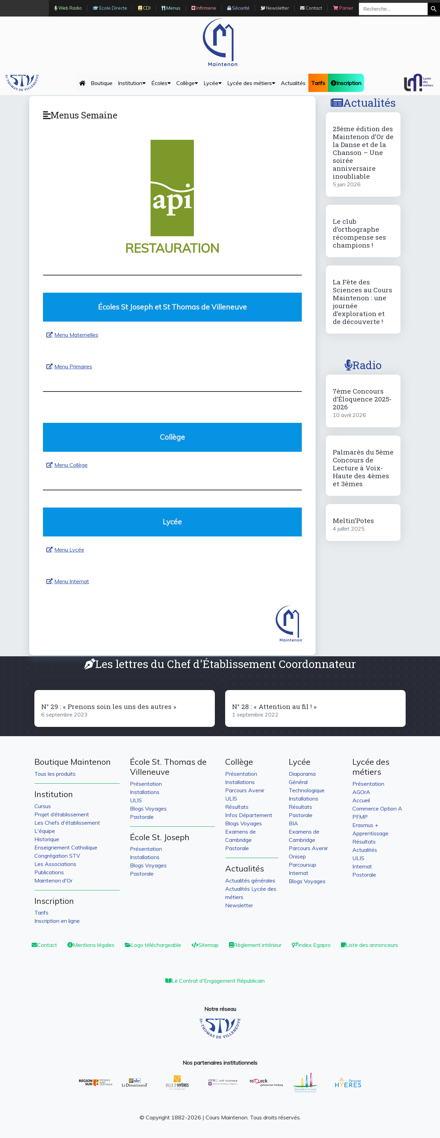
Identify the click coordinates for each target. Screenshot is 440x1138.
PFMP (360, 816)
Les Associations (55, 863)
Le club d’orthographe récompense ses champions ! (359, 233)
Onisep (297, 856)
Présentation (146, 783)
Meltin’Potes (353, 520)
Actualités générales (250, 880)
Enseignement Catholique (65, 847)
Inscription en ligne (57, 920)
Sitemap (205, 944)
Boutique (101, 83)
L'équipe (44, 830)
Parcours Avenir (244, 790)
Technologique (306, 790)
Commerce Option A (377, 808)
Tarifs (41, 912)
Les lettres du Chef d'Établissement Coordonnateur (220, 663)
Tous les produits (55, 773)
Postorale (364, 874)
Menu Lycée (69, 549)
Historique (46, 839)
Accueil (361, 800)
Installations (145, 792)
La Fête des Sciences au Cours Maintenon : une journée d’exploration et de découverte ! (362, 302)
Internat (298, 872)
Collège (187, 83)
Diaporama (302, 773)
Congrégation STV (57, 855)
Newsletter (239, 905)
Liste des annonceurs (369, 944)
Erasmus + (365, 825)
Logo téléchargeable (153, 944)
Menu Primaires (73, 366)
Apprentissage (370, 833)
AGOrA (361, 792)
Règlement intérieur (255, 944)
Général (298, 782)
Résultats (237, 806)
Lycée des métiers (251, 83)
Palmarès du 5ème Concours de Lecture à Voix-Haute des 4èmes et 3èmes (363, 468)
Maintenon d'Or (53, 880)
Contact (44, 944)
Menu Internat (71, 581)
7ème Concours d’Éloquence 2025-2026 (362, 399)
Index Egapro (311, 944)
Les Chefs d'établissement (67, 822)
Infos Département (248, 815)
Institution (132, 83)
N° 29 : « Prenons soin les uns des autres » (108, 706)
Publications (49, 872)
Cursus (42, 806)
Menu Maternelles (76, 334)
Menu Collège (71, 464)
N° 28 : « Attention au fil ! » (274, 706)
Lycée (213, 83)
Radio (363, 364)
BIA (293, 823)
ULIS (136, 800)
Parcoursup (302, 864)
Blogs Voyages (148, 808)
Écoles (161, 83)
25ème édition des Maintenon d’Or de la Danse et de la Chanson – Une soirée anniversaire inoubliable (363, 152)
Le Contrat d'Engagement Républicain (215, 980)
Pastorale (142, 816)
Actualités (293, 83)
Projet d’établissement (61, 814)
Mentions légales (90, 944)
